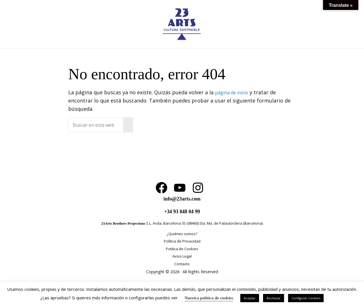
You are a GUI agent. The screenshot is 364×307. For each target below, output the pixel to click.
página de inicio (234, 107)
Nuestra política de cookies (209, 298)
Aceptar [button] (250, 298)
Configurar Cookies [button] (305, 298)
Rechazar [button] (273, 298)
